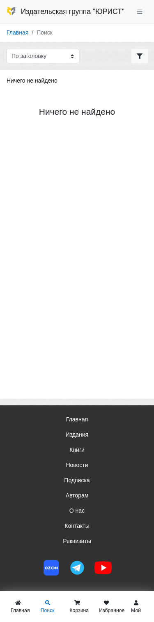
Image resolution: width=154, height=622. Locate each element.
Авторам (77, 495)
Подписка (77, 480)
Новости (77, 465)
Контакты (76, 526)
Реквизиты (77, 541)
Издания (77, 434)
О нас (77, 510)
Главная (17, 32)
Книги (77, 449)
